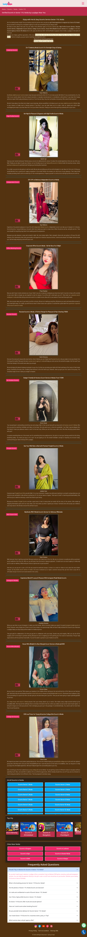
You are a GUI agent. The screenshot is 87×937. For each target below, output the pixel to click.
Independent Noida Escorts (41, 227)
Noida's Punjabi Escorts (20, 501)
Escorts (9, 9)
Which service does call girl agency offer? (21, 920)
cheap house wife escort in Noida (18, 701)
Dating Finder (51, 934)
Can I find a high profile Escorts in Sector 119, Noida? (25, 897)
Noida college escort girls (64, 761)
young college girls (34, 770)
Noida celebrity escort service (17, 95)
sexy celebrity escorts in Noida (69, 103)
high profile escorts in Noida (54, 163)
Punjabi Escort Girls (20, 493)
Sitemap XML (54, 931)
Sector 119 (22, 9)
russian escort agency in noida (36, 361)
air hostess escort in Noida (70, 425)
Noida (15, 9)
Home (4, 9)
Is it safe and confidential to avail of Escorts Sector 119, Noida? (28, 892)
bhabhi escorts (58, 693)
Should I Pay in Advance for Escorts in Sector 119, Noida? (26, 869)
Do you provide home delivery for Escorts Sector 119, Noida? (27, 911)
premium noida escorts (13, 165)
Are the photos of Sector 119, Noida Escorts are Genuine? (26, 888)
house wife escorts (37, 693)
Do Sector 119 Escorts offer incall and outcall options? (25, 902)
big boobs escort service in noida (23, 569)
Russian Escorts (55, 359)
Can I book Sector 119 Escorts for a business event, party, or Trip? (29, 916)
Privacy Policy (33, 931)
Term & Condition (43, 931)
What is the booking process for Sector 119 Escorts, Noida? (27, 883)
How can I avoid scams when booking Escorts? (23, 906)
